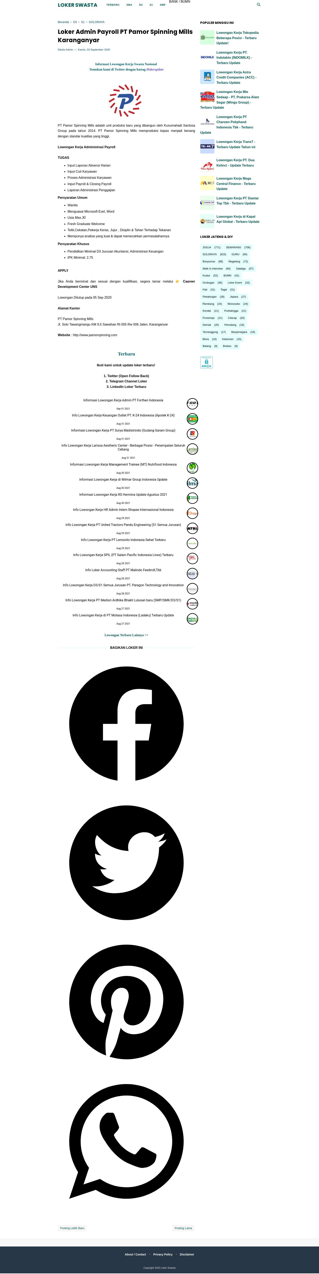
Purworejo (209, 317)
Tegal (224, 289)
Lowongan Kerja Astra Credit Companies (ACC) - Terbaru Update (236, 77)
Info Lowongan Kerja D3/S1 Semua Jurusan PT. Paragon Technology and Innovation (123, 585)
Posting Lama (183, 1228)
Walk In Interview (213, 268)
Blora (206, 339)
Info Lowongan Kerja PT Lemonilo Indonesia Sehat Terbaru (123, 540)
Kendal (207, 310)
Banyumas (209, 261)
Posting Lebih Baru (72, 1228)
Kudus (206, 275)
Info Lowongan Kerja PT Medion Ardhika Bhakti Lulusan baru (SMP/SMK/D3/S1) (123, 601)
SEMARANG (233, 247)
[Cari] (258, 6)
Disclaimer (187, 1255)
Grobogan (208, 282)
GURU (235, 254)
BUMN (227, 275)
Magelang (234, 261)
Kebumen (228, 339)
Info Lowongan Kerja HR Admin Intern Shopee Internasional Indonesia (123, 510)
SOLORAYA (210, 254)
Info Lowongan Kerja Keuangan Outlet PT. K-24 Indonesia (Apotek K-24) (123, 416)
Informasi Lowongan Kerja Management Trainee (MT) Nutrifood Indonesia (123, 465)
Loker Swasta (77, 5)
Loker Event (235, 282)
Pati (205, 289)
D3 (141, 4)
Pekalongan (210, 296)
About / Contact (134, 1255)
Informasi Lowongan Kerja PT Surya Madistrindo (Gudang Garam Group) (123, 431)
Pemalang (230, 324)
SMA (129, 4)
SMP (163, 4)
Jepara (234, 296)
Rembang (208, 303)
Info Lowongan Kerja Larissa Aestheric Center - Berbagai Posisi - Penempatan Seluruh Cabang (123, 448)
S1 (151, 4)
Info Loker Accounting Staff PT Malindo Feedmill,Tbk (123, 570)
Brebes (227, 346)
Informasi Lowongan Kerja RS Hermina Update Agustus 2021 (123, 495)
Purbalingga (231, 310)
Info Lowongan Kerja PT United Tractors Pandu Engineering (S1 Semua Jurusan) (123, 525)
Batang (207, 346)
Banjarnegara (239, 331)
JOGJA (207, 247)
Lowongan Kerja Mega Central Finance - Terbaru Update (236, 184)
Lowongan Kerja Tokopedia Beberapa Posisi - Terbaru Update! (237, 38)
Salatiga (241, 268)
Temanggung (210, 331)
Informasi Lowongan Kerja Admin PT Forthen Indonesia (123, 401)
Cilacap (232, 317)
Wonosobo (233, 303)
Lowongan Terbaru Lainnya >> (126, 635)
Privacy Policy (163, 1255)
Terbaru (112, 4)
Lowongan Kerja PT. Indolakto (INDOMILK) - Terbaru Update (234, 58)
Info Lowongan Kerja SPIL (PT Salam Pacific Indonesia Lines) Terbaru (123, 555)
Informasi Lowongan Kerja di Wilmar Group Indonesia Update (123, 480)
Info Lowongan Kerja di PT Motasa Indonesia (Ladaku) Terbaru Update (123, 616)
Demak (207, 324)
